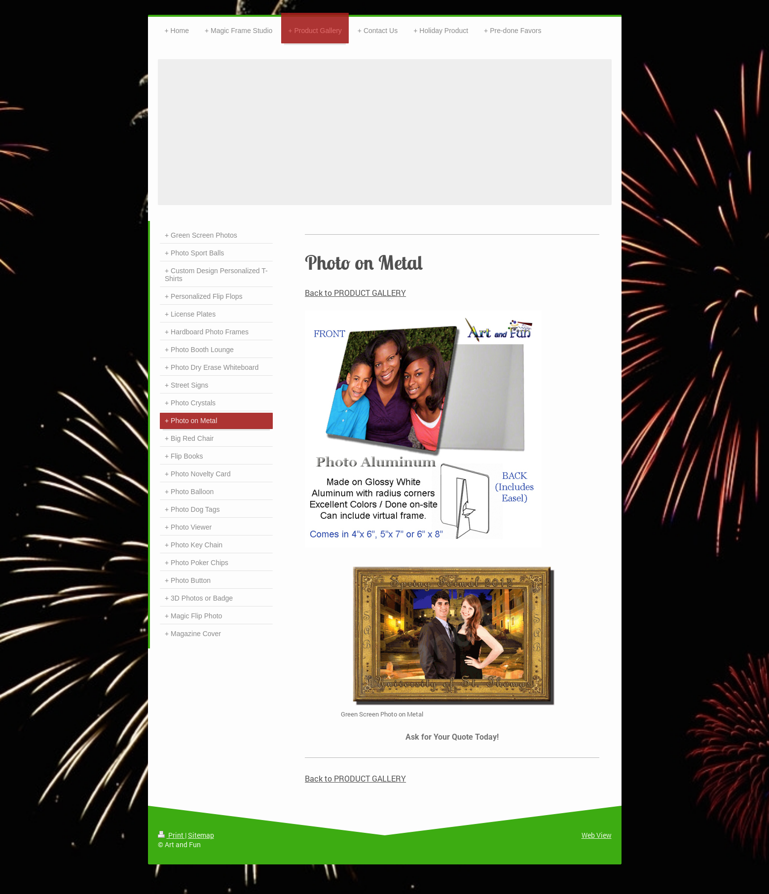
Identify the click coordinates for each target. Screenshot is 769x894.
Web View (597, 835)
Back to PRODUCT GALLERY (355, 292)
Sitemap (201, 835)
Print (171, 835)
